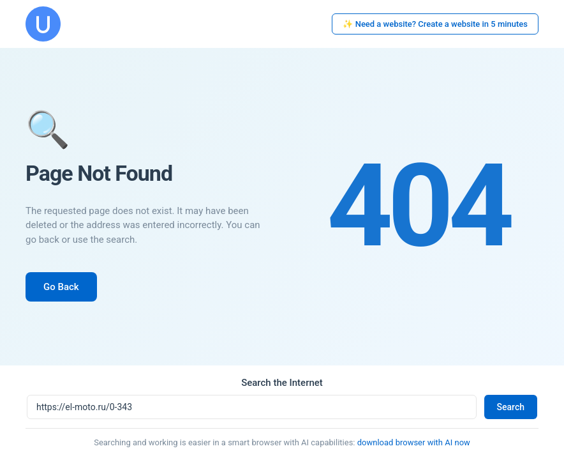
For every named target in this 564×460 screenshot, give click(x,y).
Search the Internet (282, 382)
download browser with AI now (413, 442)
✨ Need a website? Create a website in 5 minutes (435, 24)
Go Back (61, 287)
